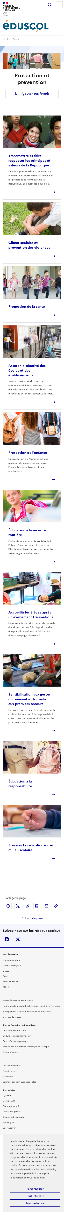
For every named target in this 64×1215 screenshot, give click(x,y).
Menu (59, 4)
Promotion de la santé (26, 306)
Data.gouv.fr (9, 1100)
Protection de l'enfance (27, 452)
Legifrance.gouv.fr (11, 1111)
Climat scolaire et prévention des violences (29, 245)
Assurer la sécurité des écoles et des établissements (27, 370)
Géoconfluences (11, 1052)
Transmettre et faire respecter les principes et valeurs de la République (29, 160)
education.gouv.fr (11, 960)
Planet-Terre (9, 1071)
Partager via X (17, 906)
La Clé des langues (11, 1065)
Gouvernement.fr (11, 1106)
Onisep (6, 970)
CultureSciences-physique (15, 1041)
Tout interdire (35, 1196)
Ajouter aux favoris (35, 93)
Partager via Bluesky (27, 906)
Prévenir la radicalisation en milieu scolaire (31, 848)
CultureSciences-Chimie (14, 1030)
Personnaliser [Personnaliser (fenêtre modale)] (35, 1189)
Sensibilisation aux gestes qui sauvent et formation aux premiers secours (29, 699)
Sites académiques (12, 1016)
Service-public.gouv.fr (13, 1117)
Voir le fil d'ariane (11, 39)
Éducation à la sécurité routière (27, 532)
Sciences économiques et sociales (19, 1081)
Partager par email (46, 906)
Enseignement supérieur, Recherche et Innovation (27, 1011)
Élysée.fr (7, 1095)
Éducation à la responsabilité (20, 784)
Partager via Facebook (8, 906)
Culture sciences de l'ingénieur (17, 1035)
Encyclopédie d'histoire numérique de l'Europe (26, 1046)
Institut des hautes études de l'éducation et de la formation (32, 1006)
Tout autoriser (35, 1203)
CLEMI (6, 987)
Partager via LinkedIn (36, 906)
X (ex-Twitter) (18, 939)
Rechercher (49, 4)
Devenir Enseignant (12, 965)
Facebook (7, 939)
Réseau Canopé (10, 981)
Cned (5, 976)
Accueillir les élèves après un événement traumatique (31, 615)
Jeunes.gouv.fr (9, 1122)
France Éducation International (18, 1000)
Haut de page (34, 918)
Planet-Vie (8, 1076)
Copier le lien (56, 906)
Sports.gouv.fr (10, 1127)
